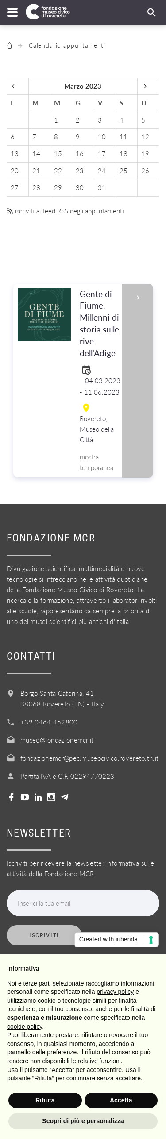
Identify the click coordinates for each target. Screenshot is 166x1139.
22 (58, 171)
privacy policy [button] (115, 991)
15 (58, 153)
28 (36, 187)
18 (123, 153)
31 (102, 187)
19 (145, 153)
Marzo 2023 (82, 86)
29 (58, 187)
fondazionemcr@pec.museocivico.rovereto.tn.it (89, 758)
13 (15, 153)
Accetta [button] (121, 1100)
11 (123, 137)
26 (145, 171)
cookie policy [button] (24, 1026)
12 (145, 137)
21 (36, 171)
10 (102, 137)
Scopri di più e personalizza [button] (83, 1120)
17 (102, 153)
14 (36, 153)
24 (102, 171)
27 (15, 187)
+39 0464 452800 (49, 722)
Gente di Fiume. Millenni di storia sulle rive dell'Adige (100, 323)
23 (80, 171)
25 (123, 171)
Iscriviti (44, 935)
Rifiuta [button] (45, 1100)
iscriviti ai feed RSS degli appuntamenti (65, 211)
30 (80, 187)
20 (15, 171)
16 (80, 153)
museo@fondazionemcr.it (57, 740)
